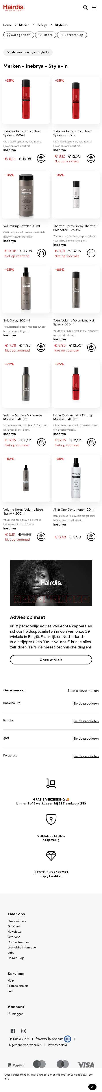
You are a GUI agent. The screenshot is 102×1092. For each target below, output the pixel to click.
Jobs (11, 953)
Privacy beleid (57, 1045)
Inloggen (16, 1014)
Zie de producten (86, 703)
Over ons (14, 937)
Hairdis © (15, 1039)
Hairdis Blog (16, 958)
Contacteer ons (19, 942)
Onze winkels (51, 659)
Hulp (11, 980)
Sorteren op (72, 35)
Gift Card (14, 926)
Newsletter (15, 932)
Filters (46, 35)
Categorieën (19, 35)
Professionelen (18, 986)
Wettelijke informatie (22, 947)
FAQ (10, 991)
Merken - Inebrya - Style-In (28, 52)
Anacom (61, 1039)
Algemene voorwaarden (25, 1045)
